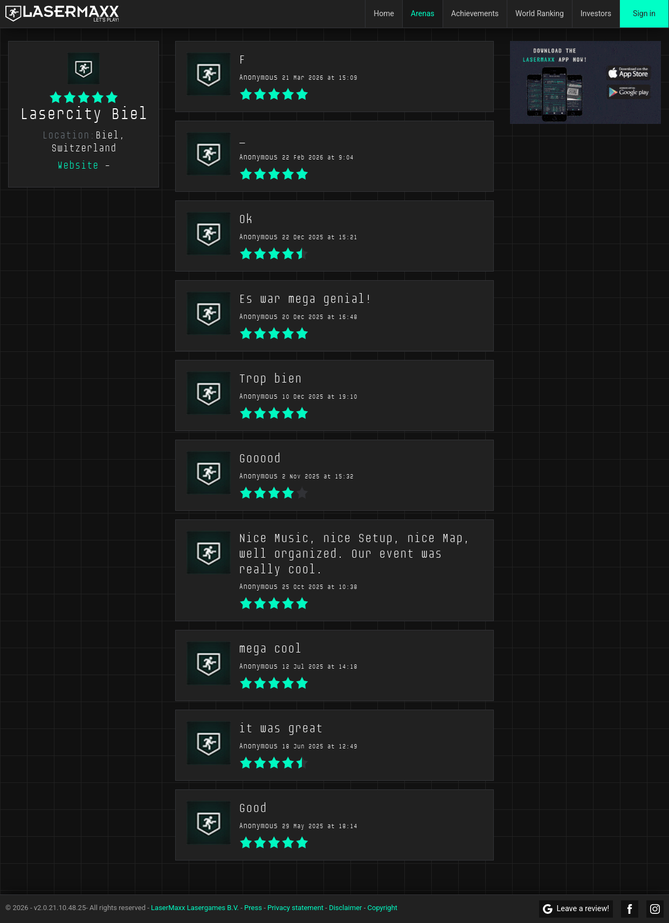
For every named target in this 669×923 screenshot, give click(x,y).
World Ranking (539, 13)
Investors (596, 13)
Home (384, 13)
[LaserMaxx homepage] (62, 13)
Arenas (422, 13)
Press (253, 908)
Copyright (383, 908)
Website (78, 165)
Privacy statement (295, 908)
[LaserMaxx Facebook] (629, 909)
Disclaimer (345, 908)
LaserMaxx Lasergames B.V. (195, 908)
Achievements (475, 13)
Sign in (644, 13)
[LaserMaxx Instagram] (655, 909)
